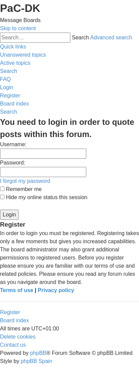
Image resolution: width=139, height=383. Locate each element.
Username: (13, 144)
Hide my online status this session (43, 197)
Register (10, 312)
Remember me (21, 189)
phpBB (38, 353)
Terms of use (16, 290)
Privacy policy (56, 290)
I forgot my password (25, 181)
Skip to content (18, 28)
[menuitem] (23, 55)
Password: (12, 163)
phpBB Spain (36, 361)
